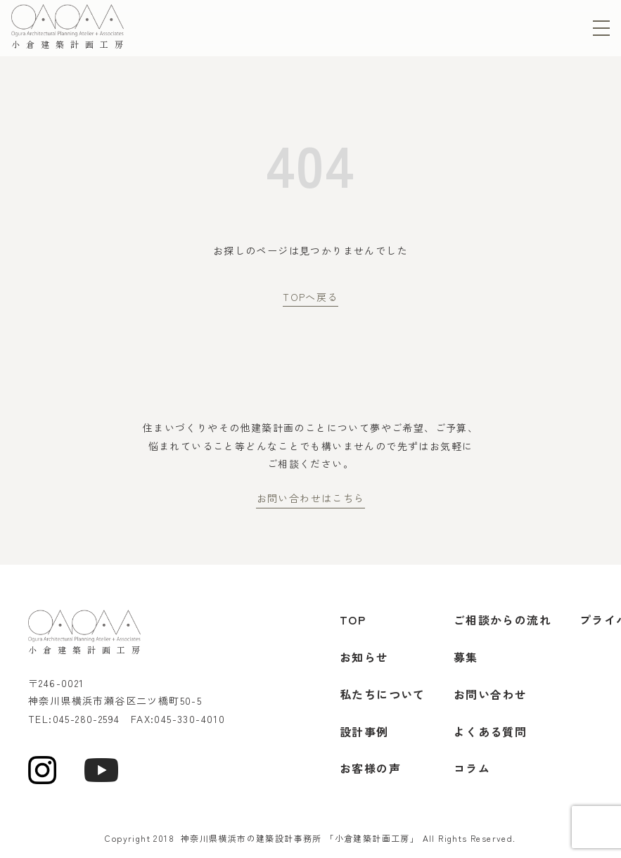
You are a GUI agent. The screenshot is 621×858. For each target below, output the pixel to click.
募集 (466, 656)
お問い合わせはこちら (311, 498)
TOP (353, 619)
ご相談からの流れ (502, 619)
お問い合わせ (490, 694)
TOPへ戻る (310, 297)
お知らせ (364, 656)
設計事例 (364, 731)
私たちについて (382, 694)
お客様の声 (370, 768)
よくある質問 (490, 731)
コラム (472, 768)
